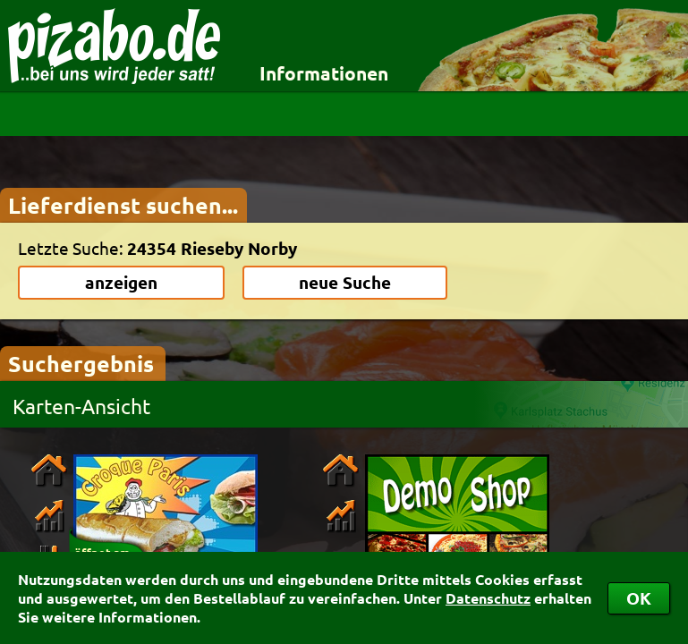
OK (638, 598)
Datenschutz (488, 598)
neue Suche (345, 282)
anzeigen (121, 282)
